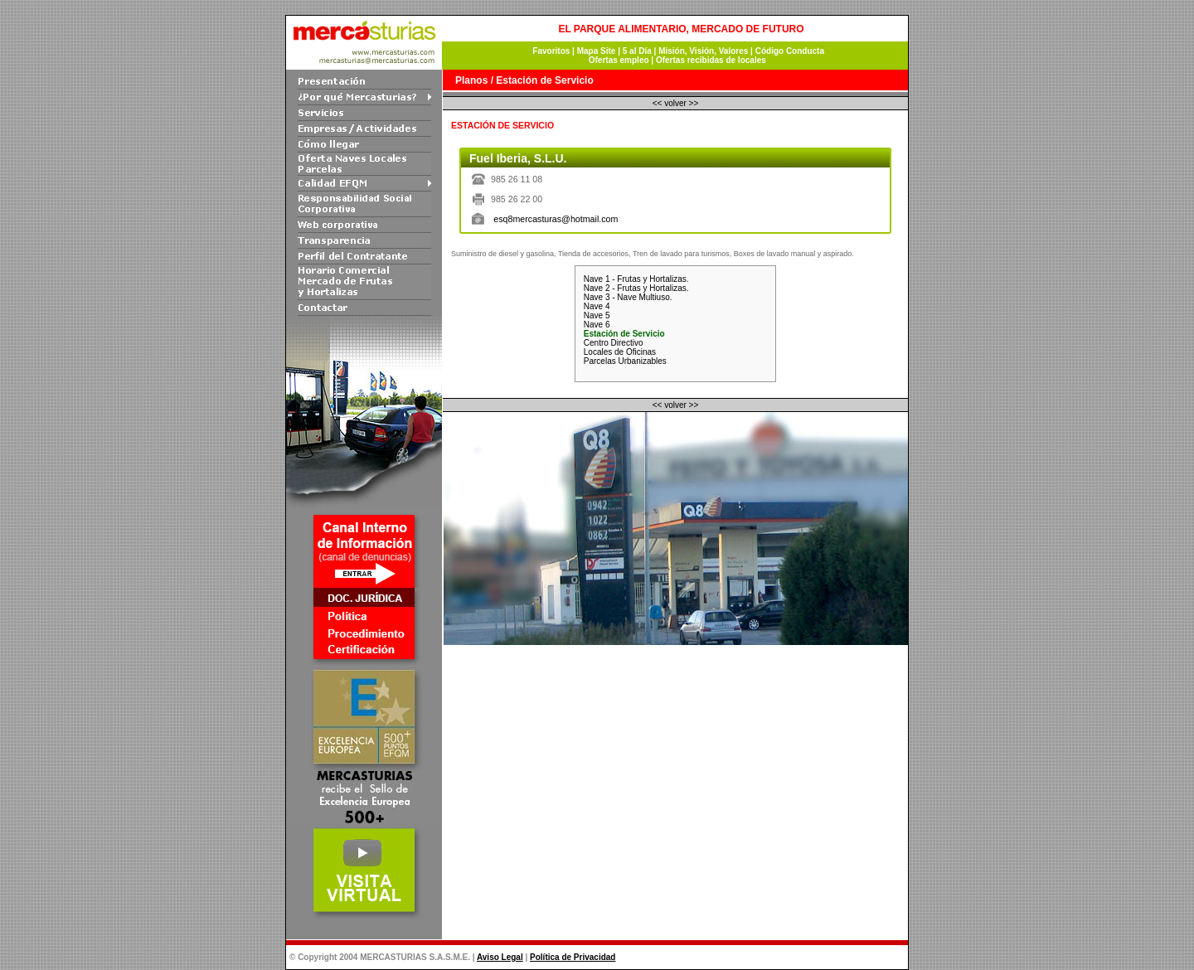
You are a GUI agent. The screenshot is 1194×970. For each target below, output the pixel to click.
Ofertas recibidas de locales (711, 60)
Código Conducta (789, 51)
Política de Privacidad (572, 957)
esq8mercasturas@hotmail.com (555, 219)
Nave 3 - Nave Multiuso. (628, 297)
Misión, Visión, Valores (703, 51)
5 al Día (638, 51)
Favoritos (550, 51)
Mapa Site (596, 51)
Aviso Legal (500, 957)
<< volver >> (676, 103)
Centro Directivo (613, 342)
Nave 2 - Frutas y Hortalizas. (636, 288)
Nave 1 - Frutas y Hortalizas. (636, 279)
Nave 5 (597, 315)
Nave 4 (597, 306)
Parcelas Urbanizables (625, 361)
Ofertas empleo (619, 60)
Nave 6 (597, 324)
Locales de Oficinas (620, 351)
